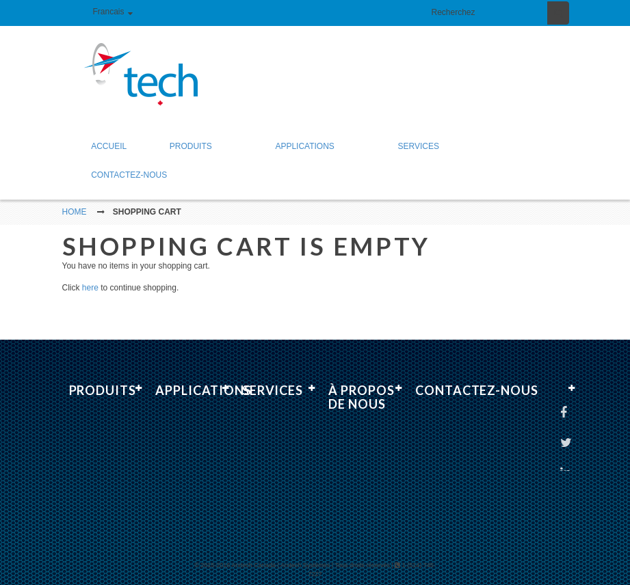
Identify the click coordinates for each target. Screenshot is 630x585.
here (90, 275)
